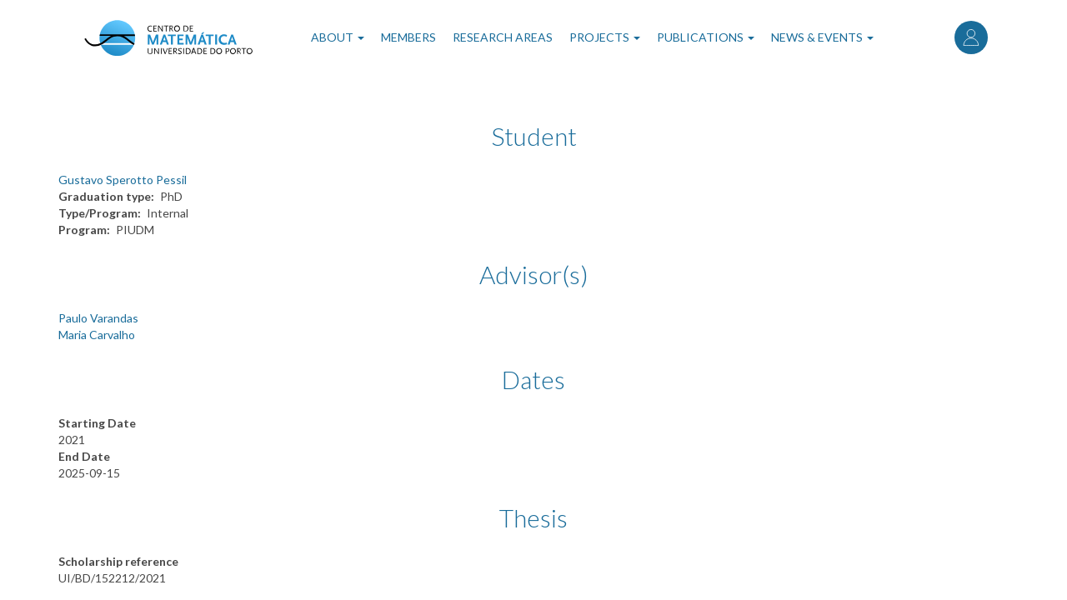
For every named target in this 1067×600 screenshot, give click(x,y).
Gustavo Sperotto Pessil (122, 179)
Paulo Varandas (98, 318)
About (337, 37)
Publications (705, 37)
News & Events (822, 37)
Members (408, 37)
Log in (971, 37)
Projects (604, 37)
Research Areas (503, 37)
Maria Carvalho (96, 335)
